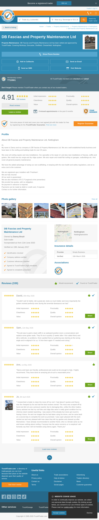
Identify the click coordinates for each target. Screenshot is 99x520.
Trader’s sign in (92, 8)
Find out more (51, 125)
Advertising (81, 475)
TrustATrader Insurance (47, 507)
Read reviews (15, 105)
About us (34, 475)
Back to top (49, 457)
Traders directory (83, 478)
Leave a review (15, 112)
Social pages (59, 485)
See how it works (14, 484)
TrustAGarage (27, 507)
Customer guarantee (84, 485)
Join (64, 3)
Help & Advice (59, 478)
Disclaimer (58, 481)
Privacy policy (36, 478)
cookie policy (69, 507)
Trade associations (61, 475)
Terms (33, 485)
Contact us (35, 481)
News (79, 481)
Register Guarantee (85, 123)
